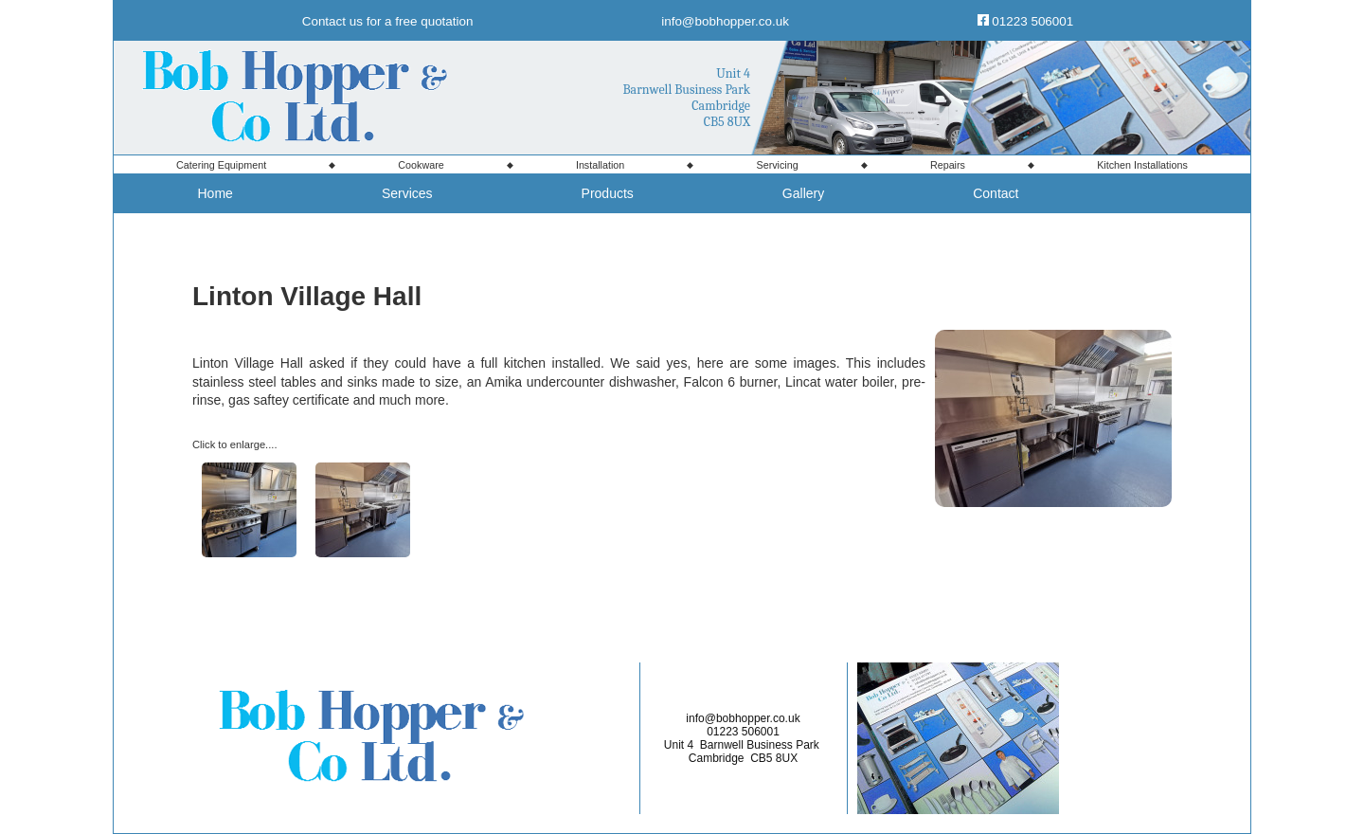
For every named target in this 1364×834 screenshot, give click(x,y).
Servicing (778, 165)
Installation (600, 165)
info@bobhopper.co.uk (725, 21)
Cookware (420, 165)
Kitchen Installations (1142, 165)
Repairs (947, 165)
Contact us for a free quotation (388, 21)
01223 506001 (1032, 21)
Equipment (221, 165)
